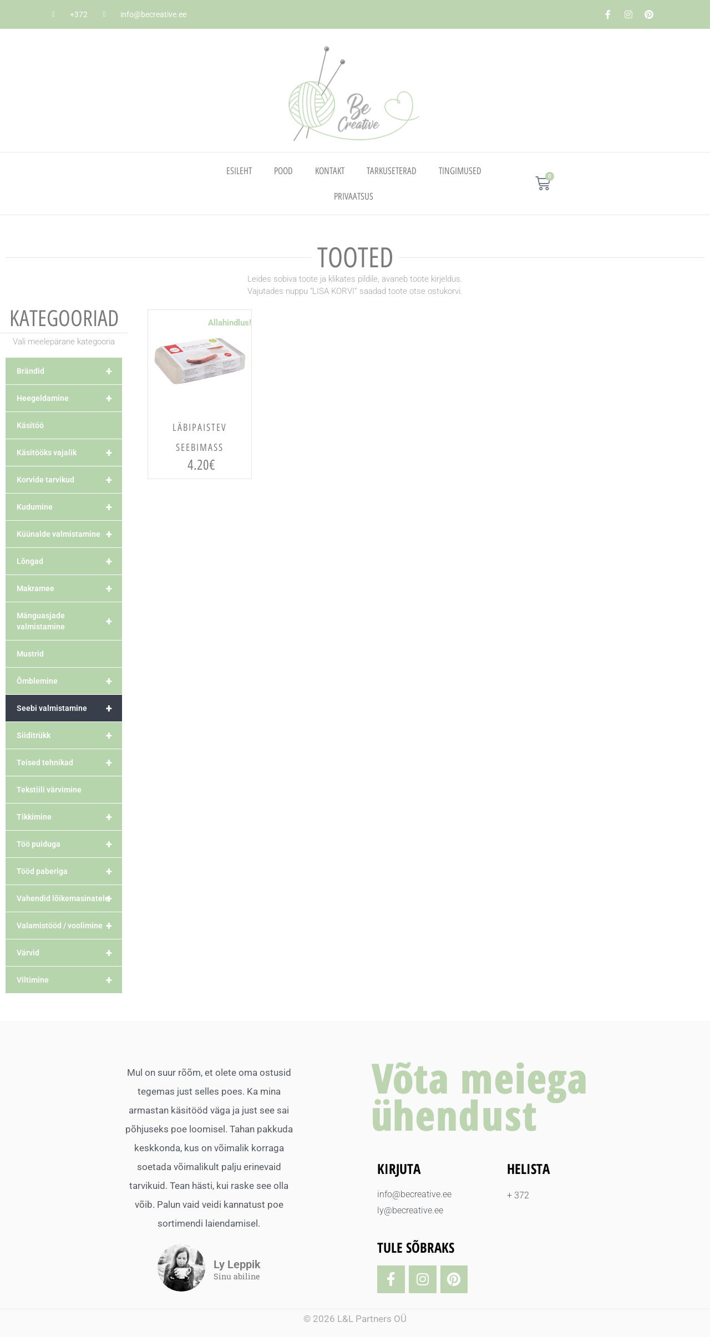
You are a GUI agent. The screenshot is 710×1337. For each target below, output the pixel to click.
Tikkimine (69, 817)
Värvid (69, 952)
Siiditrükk (69, 735)
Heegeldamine (69, 398)
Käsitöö (30, 425)
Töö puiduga (69, 844)
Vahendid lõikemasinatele (69, 898)
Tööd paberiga (69, 871)
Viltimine (69, 980)
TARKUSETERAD (392, 170)
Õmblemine (69, 681)
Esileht (239, 170)
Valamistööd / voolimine (69, 925)
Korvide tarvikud (69, 479)
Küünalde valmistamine (69, 534)
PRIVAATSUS (353, 196)
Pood (283, 170)
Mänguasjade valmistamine (69, 621)
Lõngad (69, 561)
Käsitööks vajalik (69, 452)
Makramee (69, 588)
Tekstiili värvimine (49, 789)
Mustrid (30, 653)
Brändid (69, 371)
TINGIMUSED (460, 170)
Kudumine (69, 507)
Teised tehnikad (69, 762)
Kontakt (329, 170)
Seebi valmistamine (69, 708)
